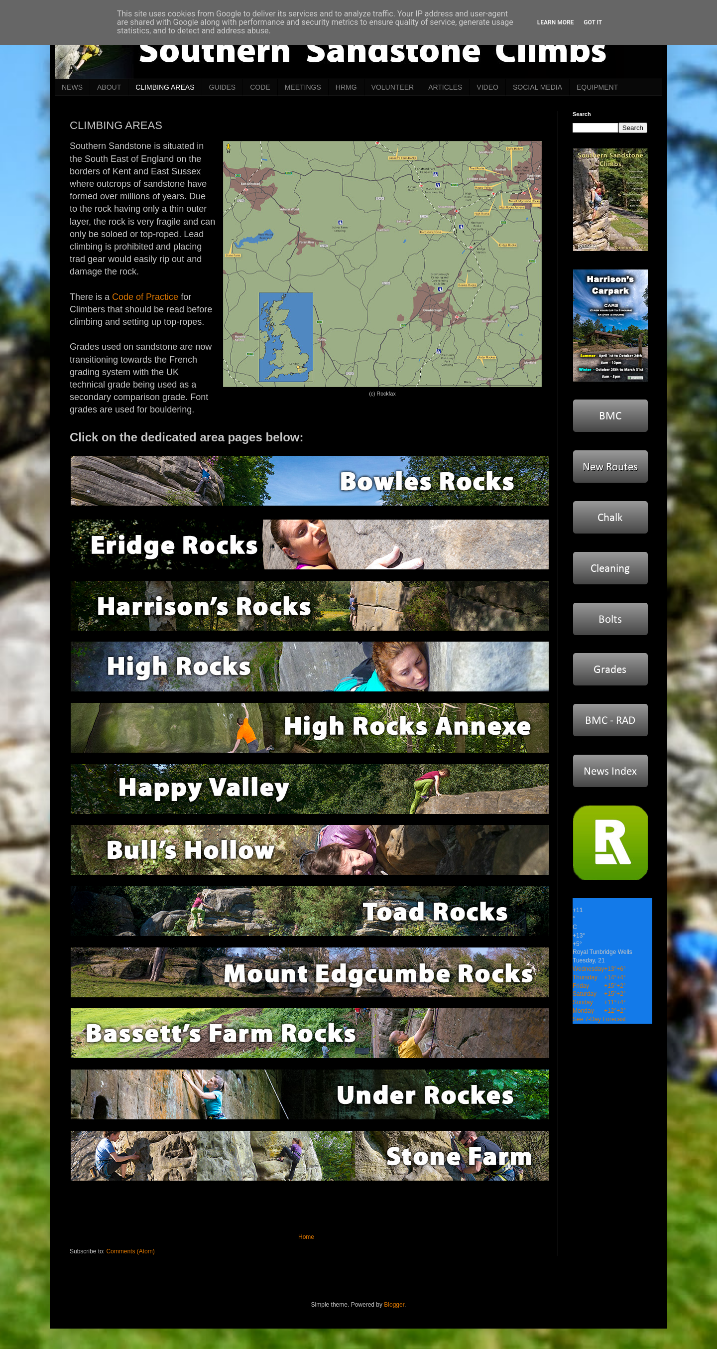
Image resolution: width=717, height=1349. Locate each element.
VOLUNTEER (392, 87)
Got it (593, 22)
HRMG (346, 87)
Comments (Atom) (130, 1251)
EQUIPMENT (597, 87)
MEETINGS (303, 87)
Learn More (555, 22)
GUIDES (222, 87)
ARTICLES (445, 87)
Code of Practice (145, 297)
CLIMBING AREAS (164, 87)
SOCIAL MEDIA (537, 87)
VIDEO (487, 87)
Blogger (394, 1304)
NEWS (72, 87)
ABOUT (109, 87)
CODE (260, 87)
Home (306, 1236)
